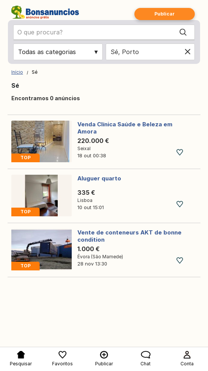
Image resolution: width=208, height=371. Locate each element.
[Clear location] (187, 52)
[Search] (183, 32)
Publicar (164, 14)
